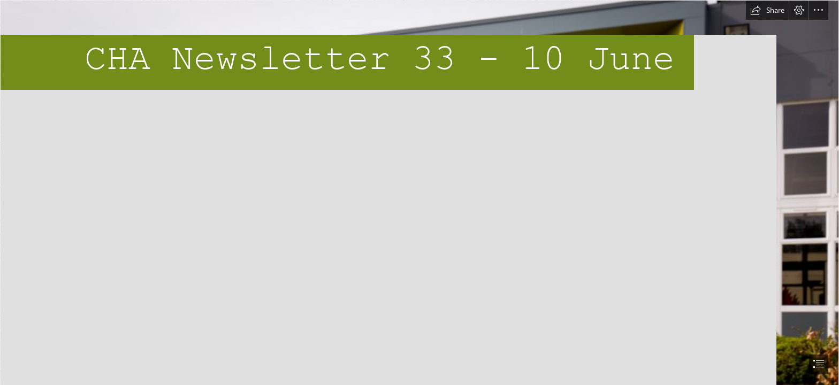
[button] (767, 10)
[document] (419, 192)
